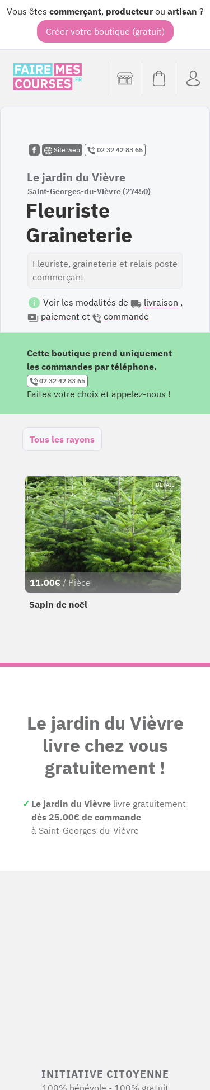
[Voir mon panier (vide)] (159, 78)
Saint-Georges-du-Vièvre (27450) (89, 191)
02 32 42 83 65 (115, 149)
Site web (62, 149)
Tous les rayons (62, 439)
